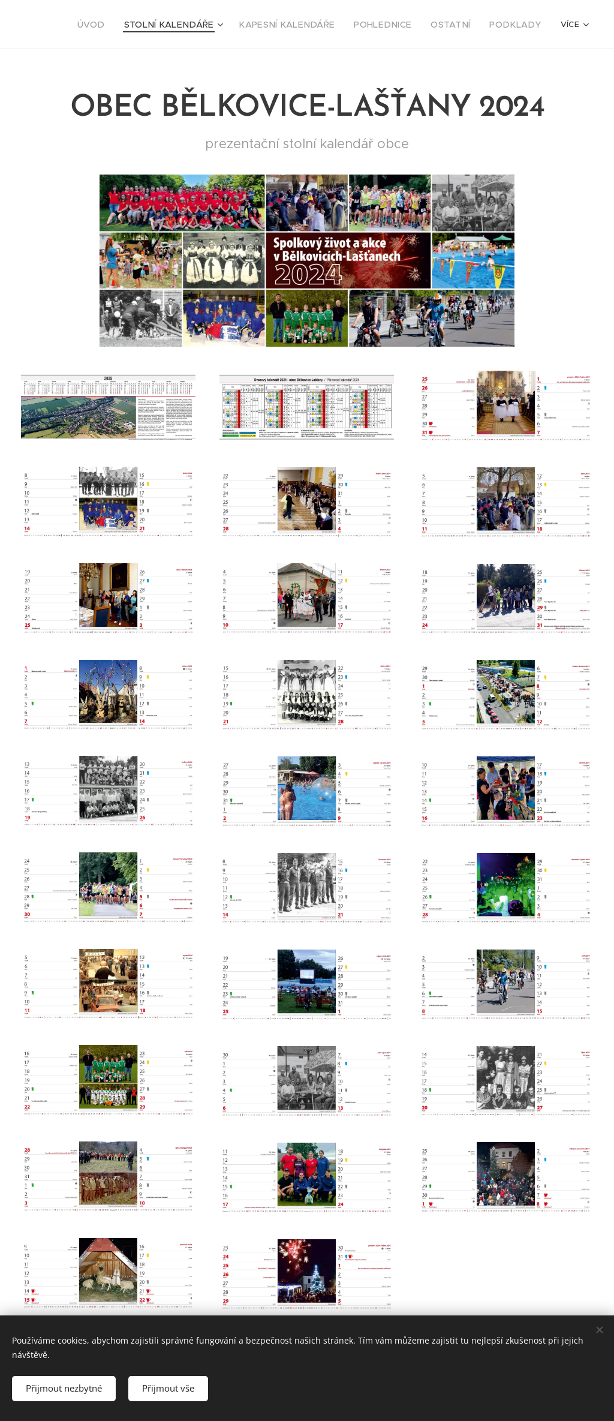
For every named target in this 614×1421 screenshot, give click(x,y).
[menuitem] (132, 25)
